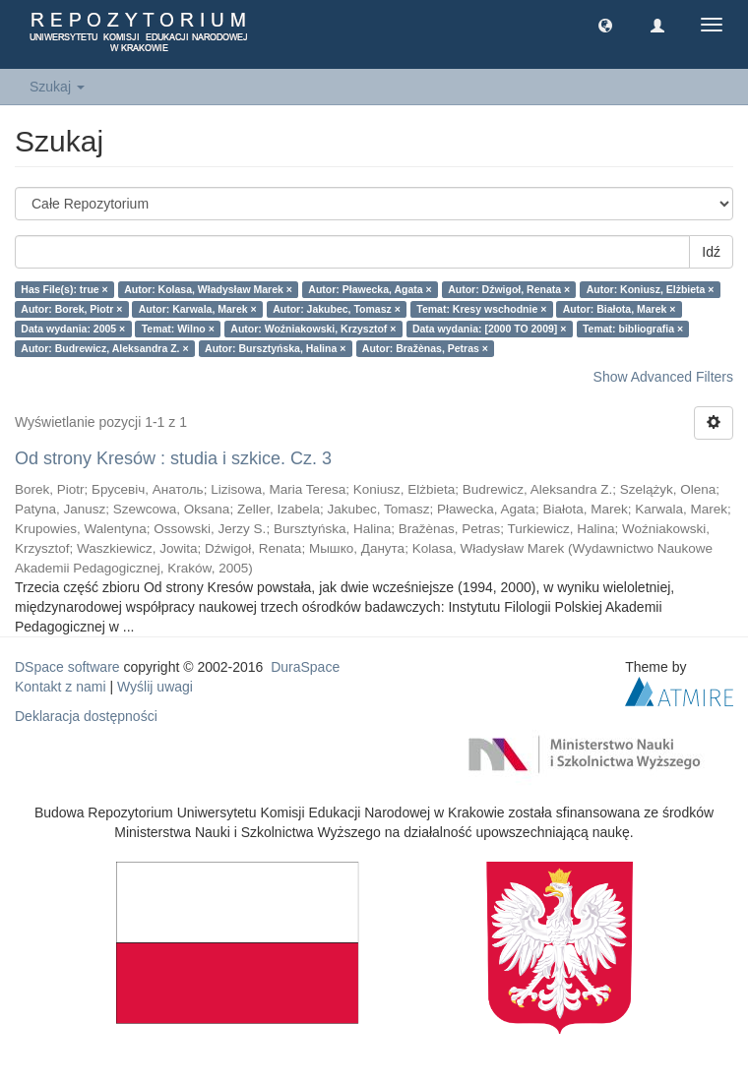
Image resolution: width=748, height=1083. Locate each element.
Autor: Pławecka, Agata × (369, 289)
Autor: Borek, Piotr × (71, 309)
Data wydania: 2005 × (73, 328)
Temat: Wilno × (178, 328)
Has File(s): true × (64, 289)
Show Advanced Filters (663, 377)
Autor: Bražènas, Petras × (425, 348)
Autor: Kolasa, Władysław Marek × (208, 289)
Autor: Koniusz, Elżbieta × (651, 289)
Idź (711, 252)
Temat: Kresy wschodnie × (481, 309)
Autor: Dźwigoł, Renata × (509, 289)
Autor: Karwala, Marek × (198, 309)
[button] (605, 24)
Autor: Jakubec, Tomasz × (337, 309)
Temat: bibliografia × (633, 328)
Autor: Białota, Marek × (619, 309)
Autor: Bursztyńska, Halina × (275, 348)
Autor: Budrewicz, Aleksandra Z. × (104, 348)
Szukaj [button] (57, 86)
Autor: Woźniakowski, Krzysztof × (313, 328)
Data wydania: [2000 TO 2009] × (489, 328)
